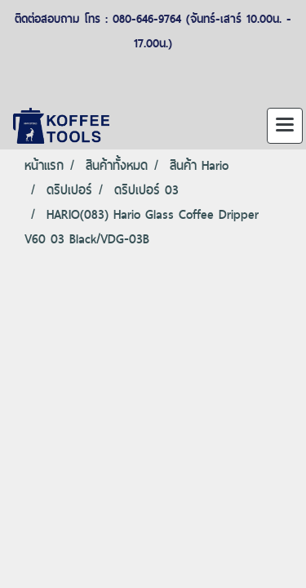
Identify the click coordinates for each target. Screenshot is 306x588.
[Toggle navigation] (285, 126)
